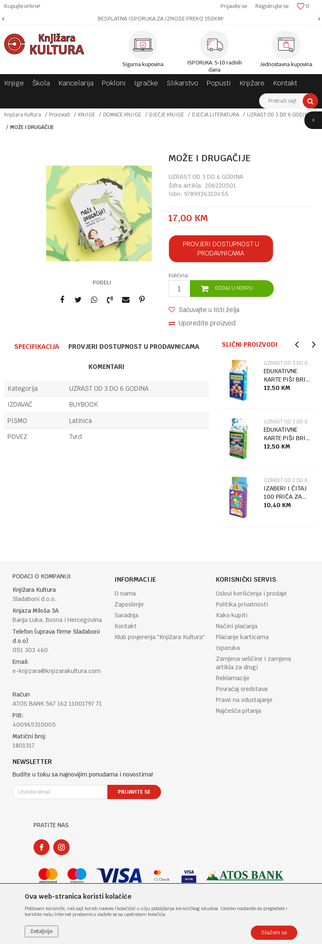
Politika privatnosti (242, 604)
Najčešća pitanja (238, 710)
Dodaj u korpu (234, 288)
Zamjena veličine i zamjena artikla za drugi (253, 663)
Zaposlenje (129, 604)
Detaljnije (41, 931)
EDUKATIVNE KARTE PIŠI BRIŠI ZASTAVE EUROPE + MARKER (288, 375)
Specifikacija (36, 347)
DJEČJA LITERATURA (215, 114)
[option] (161, 19)
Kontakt (125, 626)
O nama (125, 593)
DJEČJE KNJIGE (166, 114)
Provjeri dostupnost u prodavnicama (221, 248)
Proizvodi (59, 114)
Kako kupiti (231, 615)
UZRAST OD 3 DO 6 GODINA (279, 114)
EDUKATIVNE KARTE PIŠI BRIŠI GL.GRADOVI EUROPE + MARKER (288, 434)
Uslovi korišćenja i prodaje (251, 593)
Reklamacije (232, 678)
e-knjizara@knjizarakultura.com (57, 671)
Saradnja (126, 615)
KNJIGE (86, 114)
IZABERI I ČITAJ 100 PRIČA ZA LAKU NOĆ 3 (285, 493)
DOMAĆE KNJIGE (122, 114)
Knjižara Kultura (22, 114)
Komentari (106, 367)
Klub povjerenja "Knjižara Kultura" (159, 637)
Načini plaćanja (236, 626)
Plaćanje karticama (242, 637)
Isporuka (228, 648)
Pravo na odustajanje (244, 700)
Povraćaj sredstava (241, 689)
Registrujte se (271, 6)
